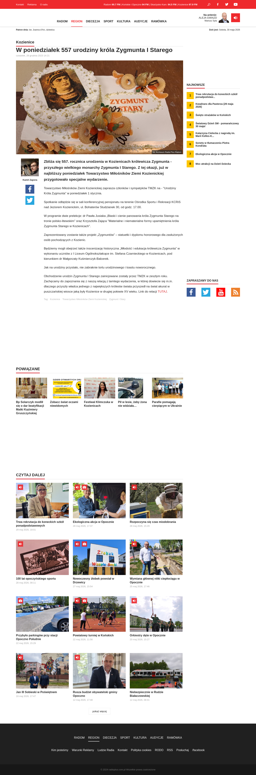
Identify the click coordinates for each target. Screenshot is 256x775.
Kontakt (20, 4)
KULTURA (123, 21)
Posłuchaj (182, 750)
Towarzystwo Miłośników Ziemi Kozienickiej (84, 299)
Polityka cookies (141, 750)
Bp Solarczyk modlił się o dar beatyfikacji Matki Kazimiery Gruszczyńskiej (31, 396)
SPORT (108, 21)
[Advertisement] (113, 325)
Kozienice (55, 299)
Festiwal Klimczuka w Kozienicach (99, 392)
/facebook (198, 750)
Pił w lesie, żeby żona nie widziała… (133, 392)
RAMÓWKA (159, 21)
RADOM (62, 21)
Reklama (31, 4)
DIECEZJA (93, 21)
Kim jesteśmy (59, 750)
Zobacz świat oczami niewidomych (65, 392)
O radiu (44, 4)
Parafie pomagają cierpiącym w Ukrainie (167, 392)
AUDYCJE (141, 21)
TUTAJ (162, 291)
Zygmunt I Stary (117, 299)
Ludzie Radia (106, 750)
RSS (170, 750)
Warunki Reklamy (83, 750)
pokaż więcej (99, 711)
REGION (76, 21)
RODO (159, 750)
